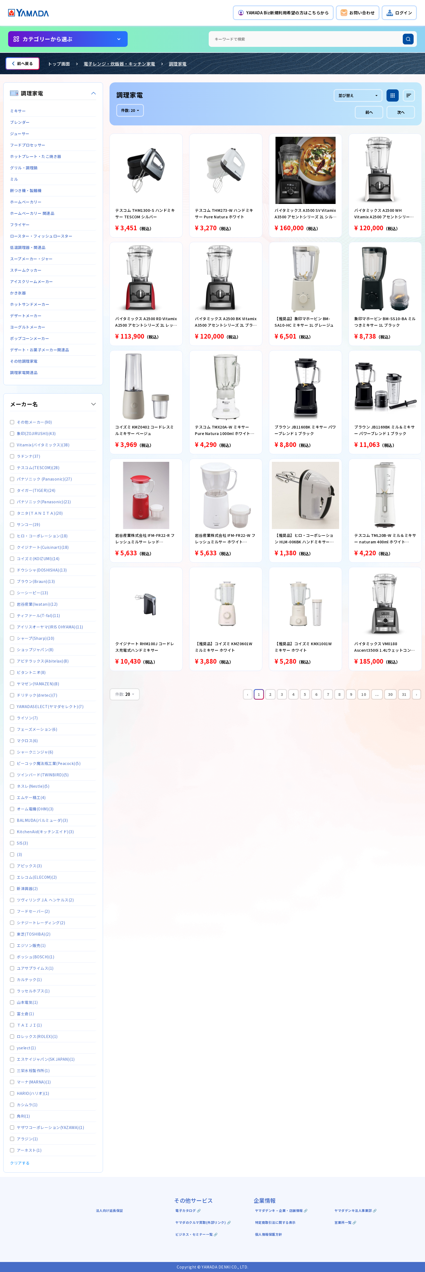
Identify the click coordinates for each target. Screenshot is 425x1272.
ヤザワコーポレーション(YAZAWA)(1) (47, 1127)
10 (363, 694)
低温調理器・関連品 (28, 247)
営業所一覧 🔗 (345, 1222)
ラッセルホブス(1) (30, 991)
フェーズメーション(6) (33, 729)
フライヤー (20, 224)
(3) (16, 854)
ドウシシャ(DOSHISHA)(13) (38, 570)
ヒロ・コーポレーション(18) (39, 535)
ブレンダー (20, 122)
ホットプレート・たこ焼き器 (35, 156)
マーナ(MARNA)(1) (30, 1082)
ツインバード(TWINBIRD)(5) (39, 774)
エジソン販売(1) (28, 945)
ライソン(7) (24, 718)
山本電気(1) (24, 1002)
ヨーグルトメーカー (28, 327)
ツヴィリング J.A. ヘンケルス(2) (42, 900)
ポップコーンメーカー (29, 338)
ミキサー (18, 110)
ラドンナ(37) (25, 456)
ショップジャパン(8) (32, 649)
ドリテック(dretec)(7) (33, 695)
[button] (283, 12)
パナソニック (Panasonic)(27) (41, 479)
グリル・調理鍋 (24, 167)
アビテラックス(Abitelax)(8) (39, 661)
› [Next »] (416, 694)
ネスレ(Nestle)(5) (29, 786)
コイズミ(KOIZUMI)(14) (35, 558)
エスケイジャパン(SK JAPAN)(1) (42, 1059)
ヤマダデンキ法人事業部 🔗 (355, 1210)
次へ (401, 112)
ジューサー (20, 133)
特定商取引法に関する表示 (275, 1222)
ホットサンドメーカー (29, 304)
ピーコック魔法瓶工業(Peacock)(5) (45, 763)
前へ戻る (22, 63)
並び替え (346, 95)
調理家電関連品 (24, 372)
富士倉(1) (22, 1013)
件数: (128, 110)
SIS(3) (19, 843)
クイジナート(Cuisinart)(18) (39, 547)
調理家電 (178, 63)
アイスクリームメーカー (31, 281)
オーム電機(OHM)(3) (32, 809)
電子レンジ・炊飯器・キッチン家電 (119, 63)
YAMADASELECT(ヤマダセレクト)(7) (46, 706)
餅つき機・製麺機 (25, 190)
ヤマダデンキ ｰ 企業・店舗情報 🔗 (281, 1210)
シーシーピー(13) (29, 592)
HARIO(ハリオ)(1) (29, 1093)
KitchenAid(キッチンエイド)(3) (42, 831)
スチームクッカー (25, 270)
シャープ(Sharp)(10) (32, 638)
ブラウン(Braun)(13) (32, 581)
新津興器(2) (24, 888)
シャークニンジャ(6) (31, 752)
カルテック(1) (26, 979)
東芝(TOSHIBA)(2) (30, 934)
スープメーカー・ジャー (31, 258)
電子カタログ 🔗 (188, 1210)
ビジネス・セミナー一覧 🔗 (196, 1234)
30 (390, 694)
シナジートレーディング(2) (37, 922)
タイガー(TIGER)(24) (33, 490)
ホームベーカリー (25, 202)
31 (404, 694)
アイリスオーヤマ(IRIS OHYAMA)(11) (46, 626)
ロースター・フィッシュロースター (41, 236)
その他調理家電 (24, 361)
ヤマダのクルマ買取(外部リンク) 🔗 (203, 1222)
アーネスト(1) (25, 1150)
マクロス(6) (24, 740)
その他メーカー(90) (31, 422)
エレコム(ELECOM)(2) (33, 877)
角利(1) (20, 1116)
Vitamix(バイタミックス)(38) (39, 444)
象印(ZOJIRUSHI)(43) (33, 433)
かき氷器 (18, 293)
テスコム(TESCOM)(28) (34, 467)
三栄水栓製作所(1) (30, 1070)
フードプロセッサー (28, 145)
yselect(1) (23, 1047)
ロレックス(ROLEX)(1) (34, 1036)
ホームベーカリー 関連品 (32, 213)
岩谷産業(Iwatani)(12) (34, 604)
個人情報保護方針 (268, 1234)
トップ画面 (59, 63)
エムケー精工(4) (28, 797)
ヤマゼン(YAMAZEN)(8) (34, 683)
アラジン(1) (24, 1138)
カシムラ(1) (24, 1104)
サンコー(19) (25, 524)
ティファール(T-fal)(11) (35, 615)
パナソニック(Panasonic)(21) (40, 501)
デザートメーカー (25, 315)
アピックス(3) (26, 865)
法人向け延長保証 (109, 1210)
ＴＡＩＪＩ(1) (26, 1025)
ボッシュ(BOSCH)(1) (32, 956)
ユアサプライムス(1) (32, 968)
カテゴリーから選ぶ (47, 39)
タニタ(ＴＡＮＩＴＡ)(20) (36, 513)
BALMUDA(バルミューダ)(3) (39, 820)
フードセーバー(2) (30, 911)
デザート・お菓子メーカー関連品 (39, 349)
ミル (14, 179)
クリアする (20, 1163)
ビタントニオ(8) (28, 672)
